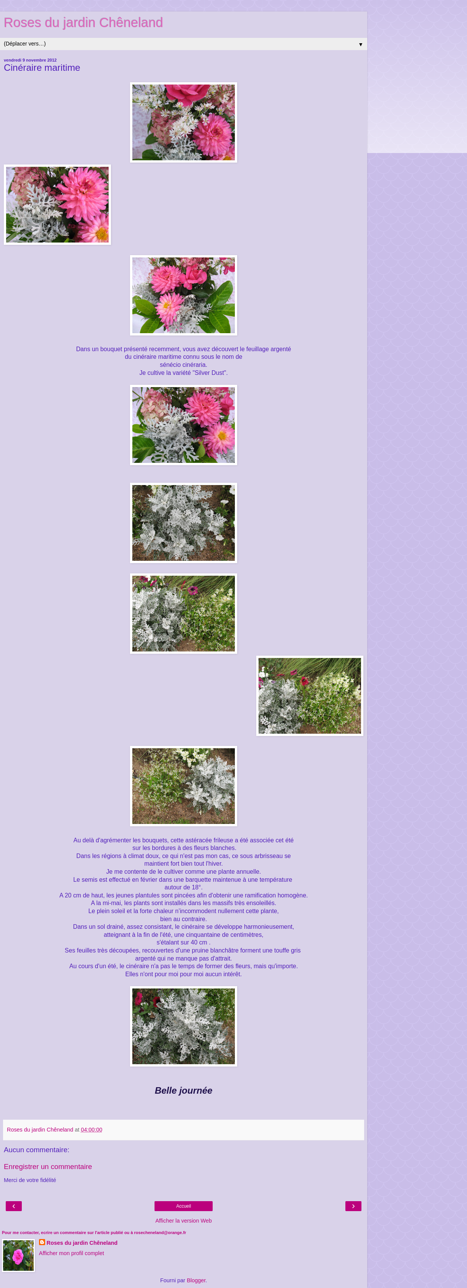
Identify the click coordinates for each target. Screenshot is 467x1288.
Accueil (183, 1206)
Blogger (196, 1280)
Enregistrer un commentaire (48, 1167)
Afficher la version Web (183, 1221)
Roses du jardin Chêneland (83, 22)
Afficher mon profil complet (71, 1253)
